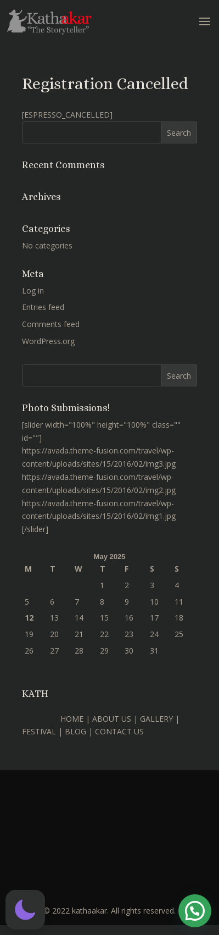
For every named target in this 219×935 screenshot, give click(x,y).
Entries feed (43, 307)
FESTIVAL (39, 731)
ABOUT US (111, 718)
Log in (33, 290)
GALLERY (156, 718)
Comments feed (51, 324)
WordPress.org (48, 341)
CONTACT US (119, 731)
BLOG (75, 731)
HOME (71, 718)
